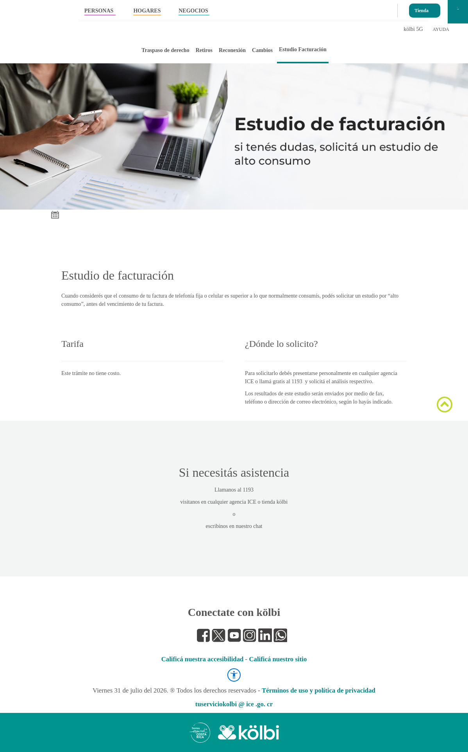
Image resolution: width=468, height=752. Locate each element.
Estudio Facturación (303, 49)
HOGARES (147, 11)
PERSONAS (99, 11)
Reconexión (232, 50)
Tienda (421, 9)
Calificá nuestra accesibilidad (202, 659)
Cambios (262, 50)
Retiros (204, 50)
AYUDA (441, 29)
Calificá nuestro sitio (278, 659)
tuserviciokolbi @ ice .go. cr (234, 704)
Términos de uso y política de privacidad (318, 690)
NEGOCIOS (193, 11)
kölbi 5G (413, 29)
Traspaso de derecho (165, 50)
